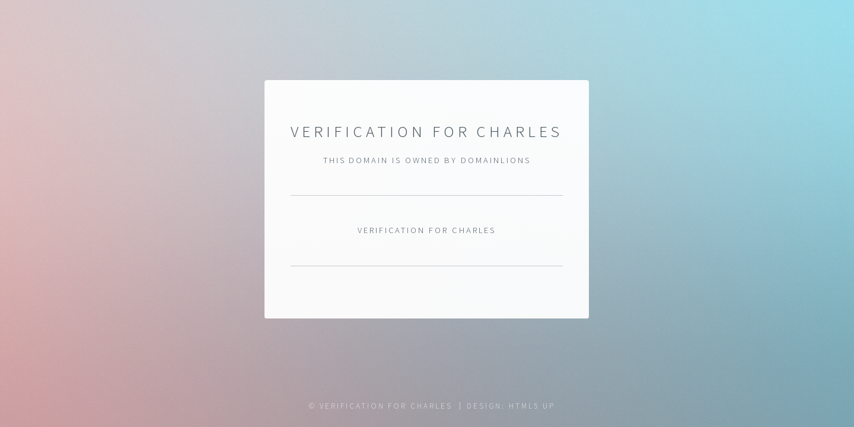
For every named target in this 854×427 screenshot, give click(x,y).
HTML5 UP (532, 406)
